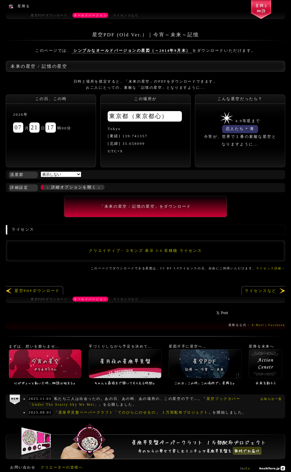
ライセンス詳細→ (270, 268)
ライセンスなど (260, 291)
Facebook (276, 325)
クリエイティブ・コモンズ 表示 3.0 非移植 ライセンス (145, 251)
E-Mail (258, 325)
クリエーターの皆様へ (62, 467)
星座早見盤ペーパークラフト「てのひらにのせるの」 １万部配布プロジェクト (133, 412)
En (248, 468)
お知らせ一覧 (271, 398)
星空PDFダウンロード (37, 291)
